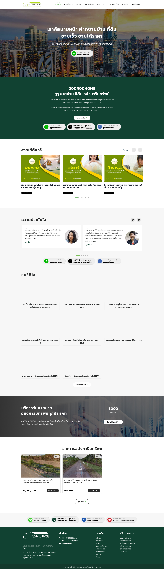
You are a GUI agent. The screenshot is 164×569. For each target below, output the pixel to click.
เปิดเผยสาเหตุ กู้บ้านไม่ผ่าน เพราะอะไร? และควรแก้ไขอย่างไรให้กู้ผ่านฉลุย (40, 186)
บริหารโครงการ (125, 546)
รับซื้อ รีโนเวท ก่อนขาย (127, 543)
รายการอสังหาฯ (89, 4)
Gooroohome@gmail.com (123, 520)
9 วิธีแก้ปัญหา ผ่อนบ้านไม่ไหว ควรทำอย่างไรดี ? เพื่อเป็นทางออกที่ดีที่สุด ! (123, 186)
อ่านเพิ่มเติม (82, 118)
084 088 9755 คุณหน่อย (66, 520)
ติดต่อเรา (136, 4)
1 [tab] (77, 197)
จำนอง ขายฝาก (125, 540)
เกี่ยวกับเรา (68, 4)
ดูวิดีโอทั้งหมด (82, 384)
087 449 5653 (67, 538)
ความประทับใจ (114, 4)
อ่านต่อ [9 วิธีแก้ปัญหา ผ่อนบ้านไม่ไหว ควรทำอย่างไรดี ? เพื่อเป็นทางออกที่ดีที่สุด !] (109, 193)
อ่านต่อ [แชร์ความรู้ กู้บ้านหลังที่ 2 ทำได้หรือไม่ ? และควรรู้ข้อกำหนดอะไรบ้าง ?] (68, 193)
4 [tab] (85, 197)
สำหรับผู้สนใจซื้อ (125, 549)
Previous (133, 220)
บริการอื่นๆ (123, 551)
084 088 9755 (67, 540)
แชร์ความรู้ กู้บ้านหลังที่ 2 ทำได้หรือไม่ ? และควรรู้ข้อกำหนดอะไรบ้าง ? (82, 186)
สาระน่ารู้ (125, 4)
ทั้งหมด (125, 150)
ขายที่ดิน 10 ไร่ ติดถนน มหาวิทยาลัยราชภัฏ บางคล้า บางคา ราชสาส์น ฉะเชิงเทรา (38, 481)
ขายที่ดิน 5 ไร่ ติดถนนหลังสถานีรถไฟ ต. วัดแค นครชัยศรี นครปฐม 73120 (80, 481)
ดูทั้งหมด (82, 502)
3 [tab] (81, 197)
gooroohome (92, 520)
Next (139, 220)
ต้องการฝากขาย (125, 538)
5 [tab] (88, 197)
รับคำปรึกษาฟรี (113, 422)
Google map (67, 543)
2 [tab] (78, 197)
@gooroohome (40, 520)
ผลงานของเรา (102, 4)
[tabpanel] (51, 237)
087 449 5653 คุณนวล (66, 518)
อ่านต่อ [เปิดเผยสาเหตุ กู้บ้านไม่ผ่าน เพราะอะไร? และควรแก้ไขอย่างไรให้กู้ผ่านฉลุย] (26, 193)
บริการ (78, 4)
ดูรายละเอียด (52, 490)
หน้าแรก (58, 4)
